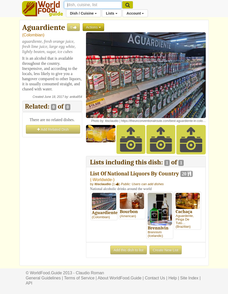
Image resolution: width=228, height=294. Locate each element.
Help (172, 278)
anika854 (76, 97)
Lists (111, 13)
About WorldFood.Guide (120, 278)
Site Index (189, 278)
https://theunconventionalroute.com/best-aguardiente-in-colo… (163, 121)
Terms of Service (79, 278)
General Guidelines (43, 278)
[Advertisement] (52, 164)
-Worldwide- (102, 179)
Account (135, 13)
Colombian (33, 35)
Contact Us (155, 278)
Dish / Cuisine (83, 13)
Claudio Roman (90, 273)
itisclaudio (111, 121)
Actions (93, 27)
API (29, 283)
